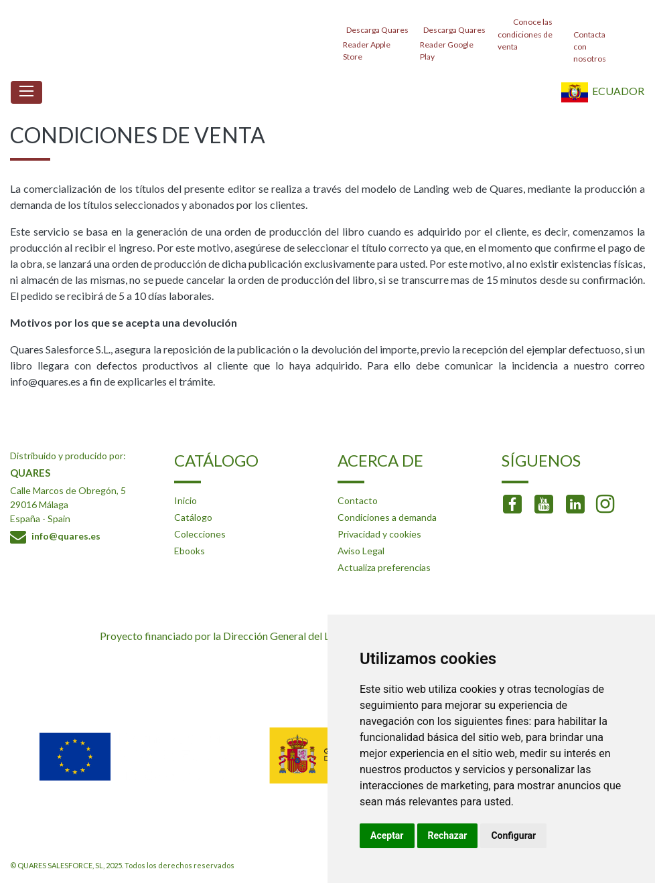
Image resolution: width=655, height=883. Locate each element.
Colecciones (200, 534)
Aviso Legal (361, 550)
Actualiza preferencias (384, 567)
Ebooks (189, 550)
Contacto (358, 500)
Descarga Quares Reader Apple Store (376, 39)
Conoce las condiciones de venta (525, 33)
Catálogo (193, 517)
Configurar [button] (513, 835)
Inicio (185, 500)
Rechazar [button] (447, 835)
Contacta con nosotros (589, 39)
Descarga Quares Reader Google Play (453, 39)
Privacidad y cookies (379, 534)
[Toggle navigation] (26, 92)
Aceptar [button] (387, 835)
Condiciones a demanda (387, 517)
